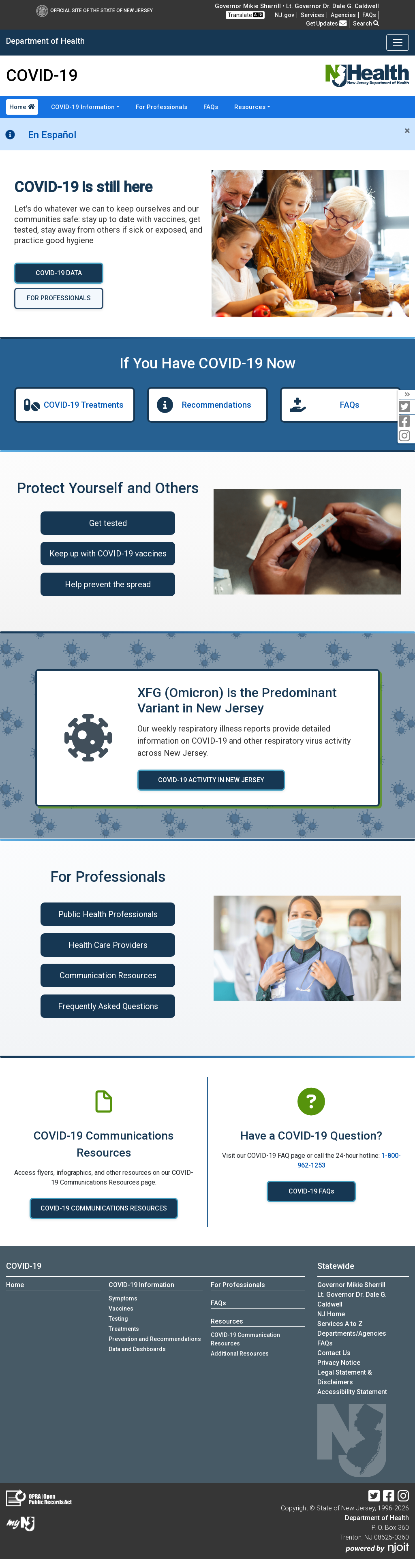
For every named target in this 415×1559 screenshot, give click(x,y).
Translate (245, 15)
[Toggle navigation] (397, 42)
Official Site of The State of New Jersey (94, 10)
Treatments (124, 1329)
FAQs (210, 107)
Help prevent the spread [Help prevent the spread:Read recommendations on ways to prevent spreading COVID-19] (108, 584)
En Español (52, 135)
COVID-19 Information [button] (83, 107)
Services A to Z (340, 1324)
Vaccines (121, 1308)
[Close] (407, 131)
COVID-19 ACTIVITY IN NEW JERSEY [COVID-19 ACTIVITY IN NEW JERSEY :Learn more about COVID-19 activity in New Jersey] (214, 780)
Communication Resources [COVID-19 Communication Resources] (108, 975)
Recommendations (216, 405)
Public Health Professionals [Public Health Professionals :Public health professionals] (108, 914)
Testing (118, 1318)
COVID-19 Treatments (84, 405)
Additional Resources (240, 1353)
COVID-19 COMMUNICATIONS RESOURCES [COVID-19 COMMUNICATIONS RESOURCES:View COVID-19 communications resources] (104, 1208)
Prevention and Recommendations (155, 1339)
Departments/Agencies (351, 1333)
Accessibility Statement (352, 1392)
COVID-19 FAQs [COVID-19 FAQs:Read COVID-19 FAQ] (311, 1191)
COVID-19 (23, 1266)
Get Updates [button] (326, 23)
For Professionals (161, 107)
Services (312, 15)
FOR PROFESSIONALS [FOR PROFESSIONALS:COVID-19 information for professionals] (59, 298)
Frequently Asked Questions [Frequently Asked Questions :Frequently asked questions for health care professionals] (108, 1006)
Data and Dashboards (137, 1349)
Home (22, 107)
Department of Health (377, 1518)
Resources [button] (249, 107)
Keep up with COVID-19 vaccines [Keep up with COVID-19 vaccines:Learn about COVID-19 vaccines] (108, 553)
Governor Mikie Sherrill (351, 1285)
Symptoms (123, 1298)
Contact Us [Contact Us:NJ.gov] (334, 1353)
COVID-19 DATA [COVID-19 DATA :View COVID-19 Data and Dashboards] (59, 273)
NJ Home (331, 1314)
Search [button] (366, 23)
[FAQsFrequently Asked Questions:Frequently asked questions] (369, 15)
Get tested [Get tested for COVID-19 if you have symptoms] (108, 523)
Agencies (343, 15)
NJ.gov (284, 15)
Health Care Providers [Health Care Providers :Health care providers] (108, 945)
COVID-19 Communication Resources (245, 1339)
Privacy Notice (338, 1363)
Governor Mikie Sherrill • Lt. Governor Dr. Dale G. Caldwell (297, 6)
